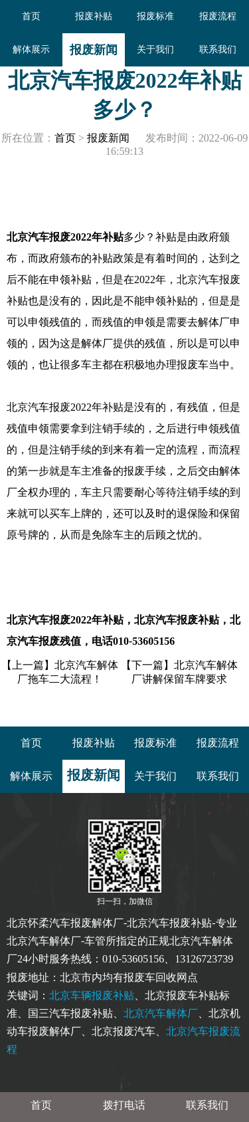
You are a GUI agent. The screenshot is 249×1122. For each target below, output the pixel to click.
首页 (31, 16)
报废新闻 (94, 49)
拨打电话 (124, 1105)
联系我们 (217, 50)
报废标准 (155, 16)
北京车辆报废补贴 (91, 995)
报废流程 (217, 16)
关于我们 (155, 50)
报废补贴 (93, 16)
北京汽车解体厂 (161, 1013)
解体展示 (31, 50)
